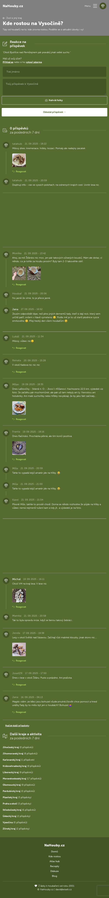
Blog (54, 876)
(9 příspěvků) (22, 766)
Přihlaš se (8, 62)
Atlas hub (55, 861)
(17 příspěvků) (22, 778)
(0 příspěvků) (18, 747)
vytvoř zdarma (34, 62)
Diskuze (54, 871)
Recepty (54, 866)
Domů (54, 851)
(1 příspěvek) (18, 759)
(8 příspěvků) (20, 753)
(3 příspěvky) (17, 797)
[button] (95, 6)
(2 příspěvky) (16, 816)
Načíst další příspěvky (17, 725)
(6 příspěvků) (19, 809)
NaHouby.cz (13, 6)
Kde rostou (55, 856)
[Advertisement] (54, 219)
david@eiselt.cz (64, 889)
